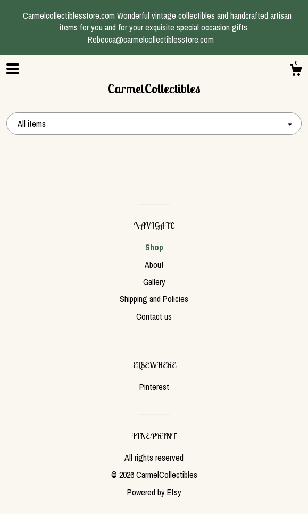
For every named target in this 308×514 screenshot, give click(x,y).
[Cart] (296, 71)
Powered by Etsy (154, 492)
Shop (154, 247)
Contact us (154, 316)
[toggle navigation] (12, 68)
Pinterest (154, 387)
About (154, 265)
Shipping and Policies (154, 299)
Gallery (154, 282)
